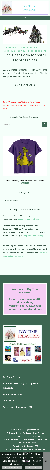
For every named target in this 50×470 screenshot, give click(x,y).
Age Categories (30, 47)
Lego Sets (40, 51)
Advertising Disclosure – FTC (17, 407)
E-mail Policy (16, 436)
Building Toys (19, 51)
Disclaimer (27, 433)
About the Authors (12, 394)
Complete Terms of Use (28, 219)
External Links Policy (12, 439)
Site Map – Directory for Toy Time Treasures (20, 385)
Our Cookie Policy (12, 467)
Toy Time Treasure (13, 377)
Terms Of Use (41, 439)
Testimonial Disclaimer (25, 443)
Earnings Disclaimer (31, 436)
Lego (31, 51)
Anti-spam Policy (14, 433)
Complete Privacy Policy (32, 235)
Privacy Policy (28, 439)
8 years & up (13, 47)
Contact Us (8, 400)
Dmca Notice (38, 433)
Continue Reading (25, 85)
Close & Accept (34, 467)
